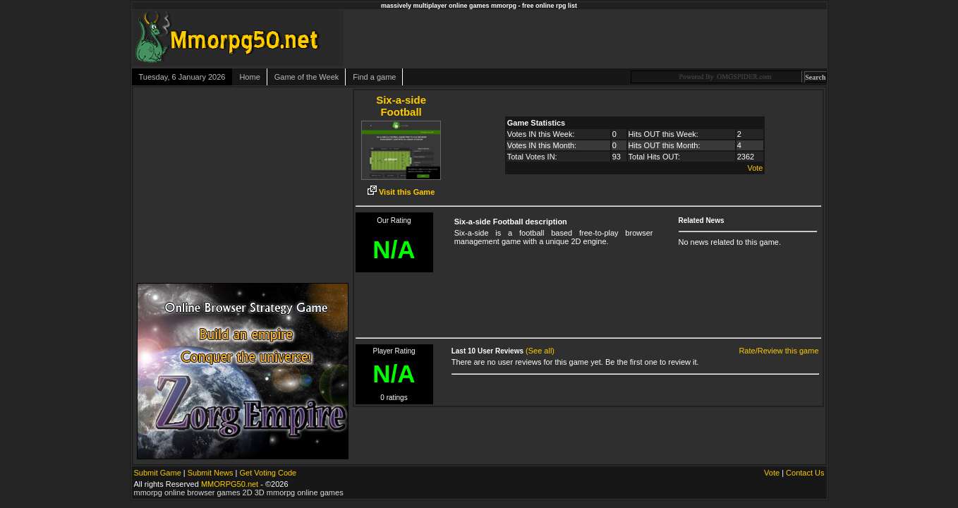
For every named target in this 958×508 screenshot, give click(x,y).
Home (249, 77)
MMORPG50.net (229, 484)
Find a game (374, 77)
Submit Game (157, 472)
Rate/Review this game (778, 350)
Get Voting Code (268, 472)
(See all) (540, 350)
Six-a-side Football (401, 106)
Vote (755, 168)
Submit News (211, 472)
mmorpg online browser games (187, 492)
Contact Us (805, 472)
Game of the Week (306, 77)
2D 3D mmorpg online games (293, 492)
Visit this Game (401, 192)
